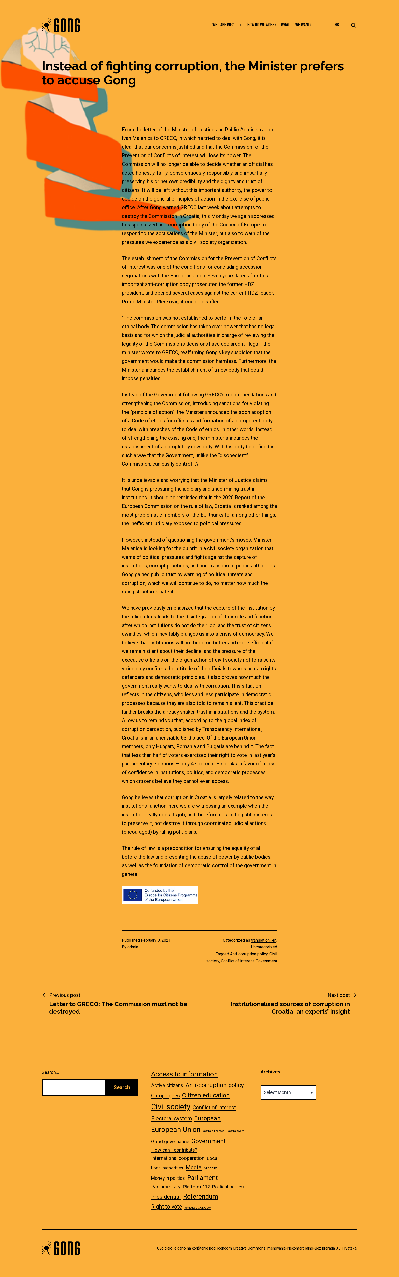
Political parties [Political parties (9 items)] (228, 1186)
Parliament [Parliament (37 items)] (202, 1177)
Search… (50, 1072)
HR (337, 25)
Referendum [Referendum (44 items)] (200, 1196)
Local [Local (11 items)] (212, 1158)
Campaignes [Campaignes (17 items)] (165, 1095)
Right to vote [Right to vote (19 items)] (166, 1206)
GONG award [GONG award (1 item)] (236, 1131)
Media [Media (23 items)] (194, 1167)
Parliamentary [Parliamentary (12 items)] (165, 1187)
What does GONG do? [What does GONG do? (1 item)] (197, 1207)
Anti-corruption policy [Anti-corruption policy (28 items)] (215, 1085)
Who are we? (223, 25)
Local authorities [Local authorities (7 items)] (167, 1167)
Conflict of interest (237, 961)
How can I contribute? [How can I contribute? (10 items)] (174, 1150)
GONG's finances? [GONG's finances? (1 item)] (214, 1131)
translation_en (263, 940)
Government (266, 961)
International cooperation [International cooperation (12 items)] (177, 1158)
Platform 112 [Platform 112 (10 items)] (196, 1187)
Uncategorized (264, 947)
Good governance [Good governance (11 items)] (170, 1141)
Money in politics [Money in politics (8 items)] (168, 1178)
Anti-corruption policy (249, 954)
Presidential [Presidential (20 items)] (166, 1197)
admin (132, 947)
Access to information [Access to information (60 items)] (184, 1074)
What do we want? (296, 25)
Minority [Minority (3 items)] (210, 1168)
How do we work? (261, 25)
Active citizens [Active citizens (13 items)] (167, 1085)
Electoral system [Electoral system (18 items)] (171, 1118)
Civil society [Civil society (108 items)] (170, 1106)
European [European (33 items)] (207, 1118)
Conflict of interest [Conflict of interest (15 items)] (214, 1107)
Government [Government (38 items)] (208, 1141)
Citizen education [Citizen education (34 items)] (206, 1095)
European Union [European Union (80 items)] (176, 1129)
